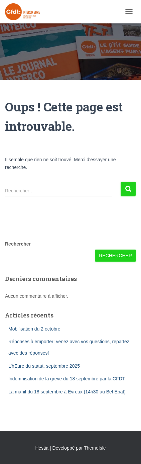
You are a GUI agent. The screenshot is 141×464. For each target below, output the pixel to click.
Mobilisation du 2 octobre (34, 329)
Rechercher (18, 244)
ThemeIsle (95, 448)
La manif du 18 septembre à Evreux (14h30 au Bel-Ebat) (67, 391)
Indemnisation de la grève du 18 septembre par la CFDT (66, 378)
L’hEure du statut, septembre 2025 (44, 366)
